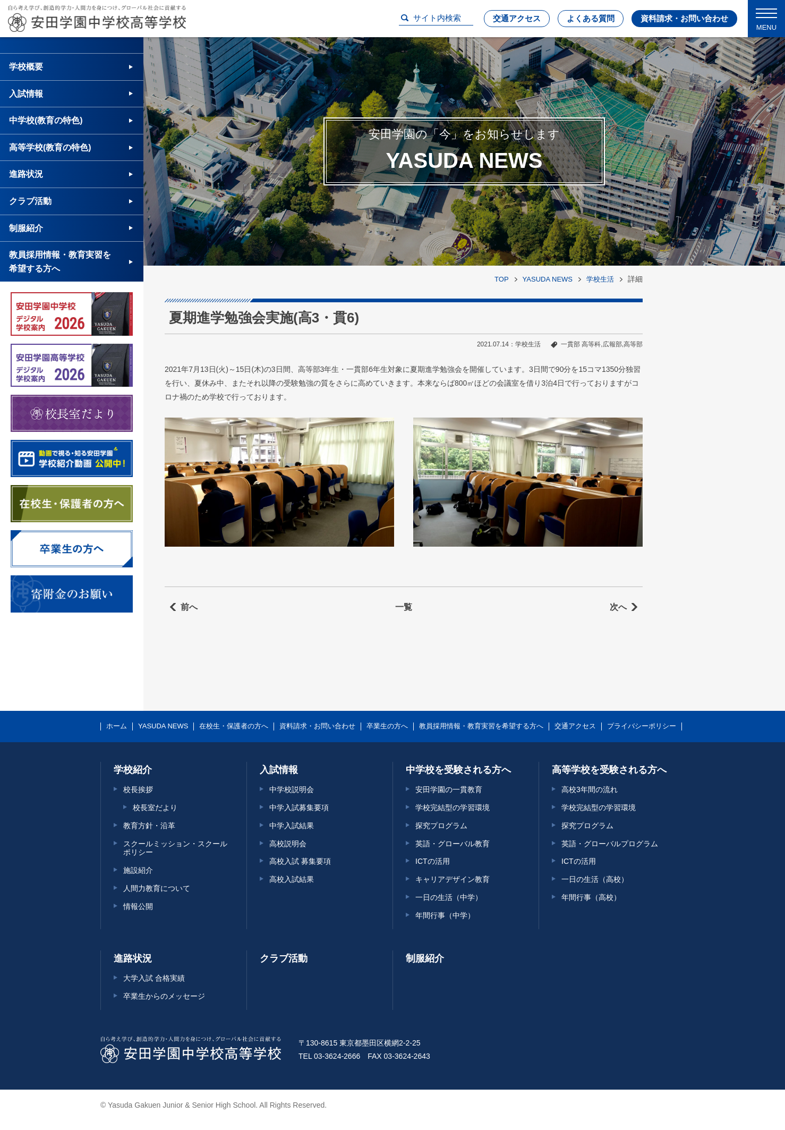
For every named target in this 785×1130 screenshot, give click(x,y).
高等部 (633, 344)
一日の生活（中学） (448, 897)
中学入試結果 (291, 825)
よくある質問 (591, 18)
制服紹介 (26, 228)
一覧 (403, 606)
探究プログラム (441, 825)
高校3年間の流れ (589, 789)
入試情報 (26, 93)
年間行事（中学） (445, 915)
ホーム (116, 726)
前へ (189, 606)
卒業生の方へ (387, 726)
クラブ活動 (30, 201)
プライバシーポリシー (641, 726)
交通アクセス (517, 18)
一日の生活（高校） (594, 879)
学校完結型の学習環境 (452, 807)
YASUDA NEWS (548, 279)
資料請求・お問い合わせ (684, 18)
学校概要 (26, 66)
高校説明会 (287, 843)
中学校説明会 (291, 789)
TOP (501, 279)
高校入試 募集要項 (300, 861)
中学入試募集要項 (299, 807)
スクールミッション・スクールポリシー (175, 848)
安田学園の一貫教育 (448, 789)
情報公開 (138, 906)
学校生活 (600, 279)
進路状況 (26, 174)
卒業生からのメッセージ (164, 996)
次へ (618, 606)
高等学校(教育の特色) (50, 147)
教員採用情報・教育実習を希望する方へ (60, 261)
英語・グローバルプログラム (609, 843)
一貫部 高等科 (581, 344)
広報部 (612, 344)
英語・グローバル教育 (452, 843)
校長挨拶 (138, 789)
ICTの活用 (432, 861)
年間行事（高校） (591, 897)
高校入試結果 (291, 879)
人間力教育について (156, 888)
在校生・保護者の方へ (233, 726)
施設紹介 (138, 870)
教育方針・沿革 (149, 825)
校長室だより (155, 807)
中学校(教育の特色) (46, 120)
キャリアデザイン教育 (452, 879)
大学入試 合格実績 (154, 978)
